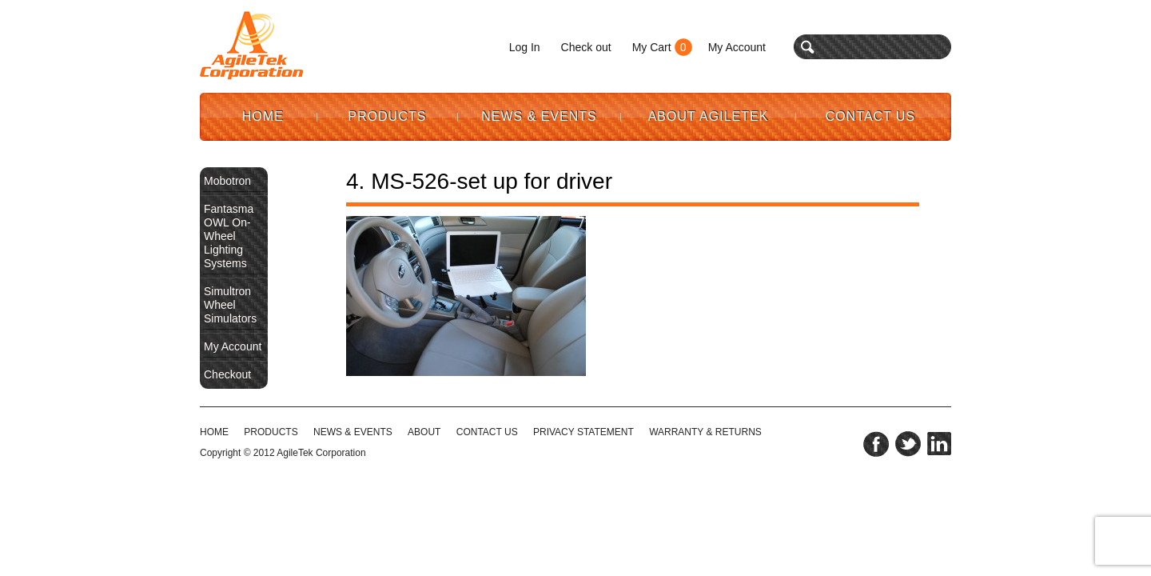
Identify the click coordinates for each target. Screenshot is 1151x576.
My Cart (651, 47)
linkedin (939, 444)
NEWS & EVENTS (352, 432)
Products (387, 116)
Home (263, 116)
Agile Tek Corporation (252, 45)
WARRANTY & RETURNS (705, 432)
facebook (876, 444)
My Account (737, 47)
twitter (908, 444)
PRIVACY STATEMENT (583, 432)
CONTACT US (487, 432)
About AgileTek (708, 116)
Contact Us (871, 116)
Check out (586, 47)
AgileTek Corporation (321, 452)
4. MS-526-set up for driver (479, 181)
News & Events (539, 116)
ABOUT (424, 432)
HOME (214, 432)
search (807, 47)
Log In (524, 47)
